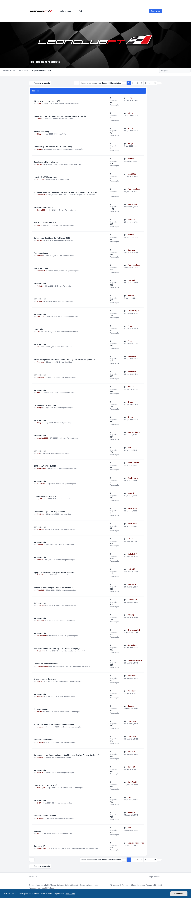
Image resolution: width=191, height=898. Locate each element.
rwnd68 (39, 301)
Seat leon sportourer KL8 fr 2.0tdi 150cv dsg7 (53, 147)
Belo (38, 833)
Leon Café (66, 575)
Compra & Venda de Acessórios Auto (84, 848)
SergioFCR (40, 651)
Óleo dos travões (41, 709)
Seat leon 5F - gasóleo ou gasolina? (49, 512)
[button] (159, 83)
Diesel (66, 180)
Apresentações (70, 210)
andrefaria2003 (42, 438)
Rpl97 (39, 803)
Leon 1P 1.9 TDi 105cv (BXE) (45, 785)
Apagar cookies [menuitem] (152, 877)
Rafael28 (40, 757)
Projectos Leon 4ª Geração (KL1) (72, 149)
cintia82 (39, 225)
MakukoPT (40, 560)
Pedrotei (40, 286)
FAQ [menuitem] (79, 11)
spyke (39, 103)
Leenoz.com (93, 885)
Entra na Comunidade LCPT (71, 164)
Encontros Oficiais (67, 119)
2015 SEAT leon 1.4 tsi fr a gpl (46, 223)
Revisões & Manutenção (69, 332)
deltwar (39, 164)
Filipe (39, 332)
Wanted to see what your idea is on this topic (53, 588)
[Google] (44, 876)
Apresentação (40, 284)
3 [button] (137, 83)
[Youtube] (42, 876)
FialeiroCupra (41, 316)
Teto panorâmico (41, 253)
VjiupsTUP (40, 590)
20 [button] (155, 83)
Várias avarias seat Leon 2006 (47, 101)
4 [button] (141, 83)
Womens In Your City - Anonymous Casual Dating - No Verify (60, 116)
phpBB (47, 885)
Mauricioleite (41, 468)
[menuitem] (64, 11)
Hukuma (40, 712)
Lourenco (40, 727)
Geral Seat (68, 362)
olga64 (39, 499)
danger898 (41, 210)
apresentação (40, 451)
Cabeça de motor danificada (46, 664)
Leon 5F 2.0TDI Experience (45, 177)
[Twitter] (40, 876)
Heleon (39, 392)
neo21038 (40, 180)
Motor (64, 134)
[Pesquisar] (183, 70)
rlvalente (40, 818)
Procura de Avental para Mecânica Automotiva (54, 724)
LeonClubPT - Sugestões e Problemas (81, 195)
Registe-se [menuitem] (155, 11)
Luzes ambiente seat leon (45, 405)
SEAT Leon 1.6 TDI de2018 (45, 466)
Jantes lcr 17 (39, 846)
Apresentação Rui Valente (45, 816)
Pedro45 (40, 575)
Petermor (40, 681)
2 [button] (132, 83)
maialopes (40, 620)
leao (38, 453)
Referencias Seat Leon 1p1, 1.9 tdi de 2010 (52, 238)
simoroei (40, 544)
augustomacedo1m (43, 848)
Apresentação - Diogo (43, 208)
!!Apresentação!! (41, 268)
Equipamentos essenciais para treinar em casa (54, 572)
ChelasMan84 (42, 636)
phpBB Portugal (48, 888)
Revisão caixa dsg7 (42, 132)
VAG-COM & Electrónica (70, 103)
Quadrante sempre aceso (45, 496)
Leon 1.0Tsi (38, 329)
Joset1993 (40, 514)
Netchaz (40, 256)
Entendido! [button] (179, 894)
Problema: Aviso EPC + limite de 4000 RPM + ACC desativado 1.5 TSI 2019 (65, 192)
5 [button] (145, 83)
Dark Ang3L (41, 788)
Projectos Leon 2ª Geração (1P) (80, 666)
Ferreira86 (40, 605)
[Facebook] (38, 876)
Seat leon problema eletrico (46, 162)
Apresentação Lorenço (43, 740)
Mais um (37, 831)
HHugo (39, 134)
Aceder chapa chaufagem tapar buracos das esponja (57, 648)
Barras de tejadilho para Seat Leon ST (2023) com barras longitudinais (64, 360)
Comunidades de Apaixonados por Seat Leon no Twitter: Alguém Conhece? (66, 755)
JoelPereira (41, 484)
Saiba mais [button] (70, 894)
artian (39, 119)
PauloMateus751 (42, 666)
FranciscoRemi (42, 195)
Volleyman (40, 362)
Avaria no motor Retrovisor (45, 679)
